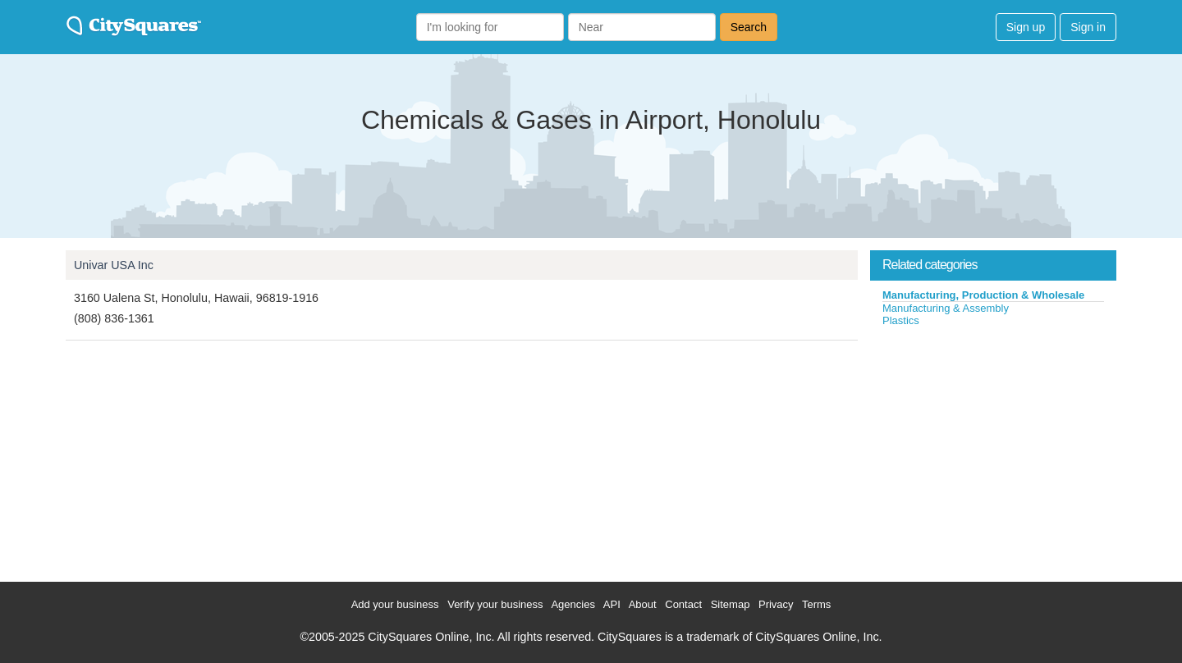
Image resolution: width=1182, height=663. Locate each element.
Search (749, 27)
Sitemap (730, 604)
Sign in (1088, 27)
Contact (683, 604)
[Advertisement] (993, 450)
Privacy (776, 604)
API (612, 604)
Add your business (395, 604)
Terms (816, 604)
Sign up (1025, 27)
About (643, 604)
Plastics (900, 320)
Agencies (572, 604)
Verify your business (495, 604)
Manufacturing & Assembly (945, 308)
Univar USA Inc (113, 265)
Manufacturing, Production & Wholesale (983, 295)
